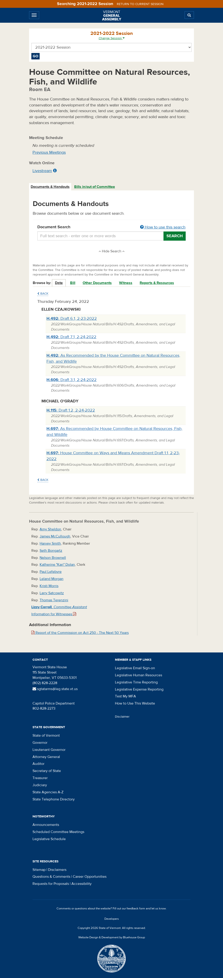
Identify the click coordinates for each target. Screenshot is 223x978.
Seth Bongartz (51, 550)
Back (42, 294)
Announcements (46, 824)
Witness (125, 283)
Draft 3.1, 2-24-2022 (71, 379)
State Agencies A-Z (48, 792)
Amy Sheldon (50, 529)
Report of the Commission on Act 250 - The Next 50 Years (80, 632)
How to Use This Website (135, 703)
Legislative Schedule (49, 839)
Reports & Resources (157, 283)
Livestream (42, 170)
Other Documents (97, 283)
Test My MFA (125, 696)
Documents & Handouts (50, 186)
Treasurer (40, 778)
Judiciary (40, 785)
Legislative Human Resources (138, 675)
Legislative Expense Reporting (139, 689)
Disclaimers (57, 869)
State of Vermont (46, 735)
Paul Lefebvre (51, 571)
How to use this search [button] (162, 227)
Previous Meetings (49, 152)
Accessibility (81, 883)
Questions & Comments (51, 876)
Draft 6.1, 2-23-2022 (71, 318)
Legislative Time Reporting (136, 682)
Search (174, 236)
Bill (72, 283)
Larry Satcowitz (52, 593)
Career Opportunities (89, 876)
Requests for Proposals (51, 883)
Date (59, 283)
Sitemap (39, 869)
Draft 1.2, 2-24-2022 (70, 410)
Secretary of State (47, 771)
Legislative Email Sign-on (135, 668)
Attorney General (46, 757)
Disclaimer (122, 717)
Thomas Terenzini (54, 600)
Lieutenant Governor (49, 749)
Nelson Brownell (53, 557)
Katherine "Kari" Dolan (57, 564)
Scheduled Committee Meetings (58, 832)
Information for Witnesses (53, 614)
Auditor (38, 763)
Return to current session (140, 4)
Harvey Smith (50, 543)
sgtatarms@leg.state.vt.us (55, 689)
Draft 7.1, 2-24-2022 (71, 337)
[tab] (50, 187)
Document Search (111, 227)
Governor (40, 742)
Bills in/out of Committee (94, 186)
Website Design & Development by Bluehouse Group (111, 937)
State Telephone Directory (54, 799)
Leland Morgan (51, 579)
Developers (111, 919)
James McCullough (55, 536)
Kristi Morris (49, 586)
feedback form (136, 908)
